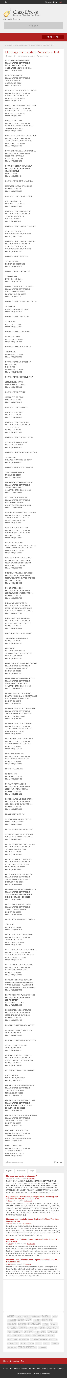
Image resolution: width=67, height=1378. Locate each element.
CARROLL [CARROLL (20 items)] (46, 1316)
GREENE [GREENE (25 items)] (11, 1328)
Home (6, 45)
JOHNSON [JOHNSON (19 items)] (28, 1332)
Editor (10, 56)
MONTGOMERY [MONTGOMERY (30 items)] (39, 1339)
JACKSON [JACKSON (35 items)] (52, 1327)
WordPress (46, 1374)
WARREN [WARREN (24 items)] (11, 1347)
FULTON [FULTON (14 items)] (46, 1324)
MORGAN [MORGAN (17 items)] (53, 1340)
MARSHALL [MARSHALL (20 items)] (12, 1340)
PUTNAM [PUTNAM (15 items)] (30, 1344)
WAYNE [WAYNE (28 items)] (42, 1347)
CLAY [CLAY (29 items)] (29, 1320)
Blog (22, 1361)
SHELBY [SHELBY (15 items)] (46, 1344)
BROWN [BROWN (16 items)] (19, 1316)
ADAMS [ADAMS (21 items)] (10, 1316)
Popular (9, 1171)
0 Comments (31, 1178)
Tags (32, 1171)
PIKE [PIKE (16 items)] (16, 1344)
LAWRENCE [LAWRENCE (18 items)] (52, 1332)
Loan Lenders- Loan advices (18, 45)
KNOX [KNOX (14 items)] (37, 1332)
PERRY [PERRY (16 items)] (10, 1344)
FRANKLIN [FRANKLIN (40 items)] (34, 1323)
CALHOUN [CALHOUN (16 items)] (36, 1316)
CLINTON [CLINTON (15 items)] (36, 1320)
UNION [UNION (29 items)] (55, 1343)
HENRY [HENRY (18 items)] (42, 1328)
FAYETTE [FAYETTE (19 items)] (22, 1324)
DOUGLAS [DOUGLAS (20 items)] (11, 1324)
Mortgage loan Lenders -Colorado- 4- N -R (32, 52)
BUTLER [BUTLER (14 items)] (27, 1316)
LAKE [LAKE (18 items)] (43, 1332)
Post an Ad (53, 37)
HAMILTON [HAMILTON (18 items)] (22, 1328)
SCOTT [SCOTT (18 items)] (38, 1344)
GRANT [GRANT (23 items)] (53, 1324)
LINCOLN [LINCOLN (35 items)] (18, 1335)
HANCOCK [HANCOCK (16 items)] (33, 1328)
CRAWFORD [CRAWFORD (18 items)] (47, 1320)
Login (60, 2)
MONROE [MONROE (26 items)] (24, 1339)
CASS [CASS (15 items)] (55, 1316)
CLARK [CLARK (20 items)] (21, 1320)
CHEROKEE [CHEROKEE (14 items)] (11, 1320)
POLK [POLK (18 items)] (22, 1344)
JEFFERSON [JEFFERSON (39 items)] (14, 1331)
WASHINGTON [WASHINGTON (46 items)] (27, 1347)
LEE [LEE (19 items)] (9, 1336)
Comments (21, 1171)
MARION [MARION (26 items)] (50, 1336)
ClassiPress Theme (24, 1374)
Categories (14, 1361)
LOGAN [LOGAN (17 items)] (28, 1336)
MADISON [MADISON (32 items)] (38, 1335)
